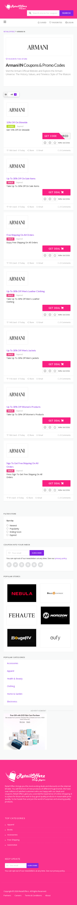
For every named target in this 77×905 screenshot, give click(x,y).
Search (66, 13)
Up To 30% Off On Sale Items (20, 178)
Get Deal (56, 192)
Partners (7, 895)
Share (30, 150)
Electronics (12, 701)
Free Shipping (13, 840)
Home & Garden (14, 693)
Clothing (11, 686)
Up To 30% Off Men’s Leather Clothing (25, 291)
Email (39, 150)
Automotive (12, 845)
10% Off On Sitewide (16, 122)
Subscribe (37, 553)
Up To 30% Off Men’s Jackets (21, 350)
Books (10, 829)
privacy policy (61, 558)
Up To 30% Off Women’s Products (23, 406)
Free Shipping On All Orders (20, 234)
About (47, 895)
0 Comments (64, 150)
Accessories (12, 663)
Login (69, 22)
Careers (18, 895)
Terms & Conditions (33, 895)
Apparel (10, 671)
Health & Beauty (14, 678)
